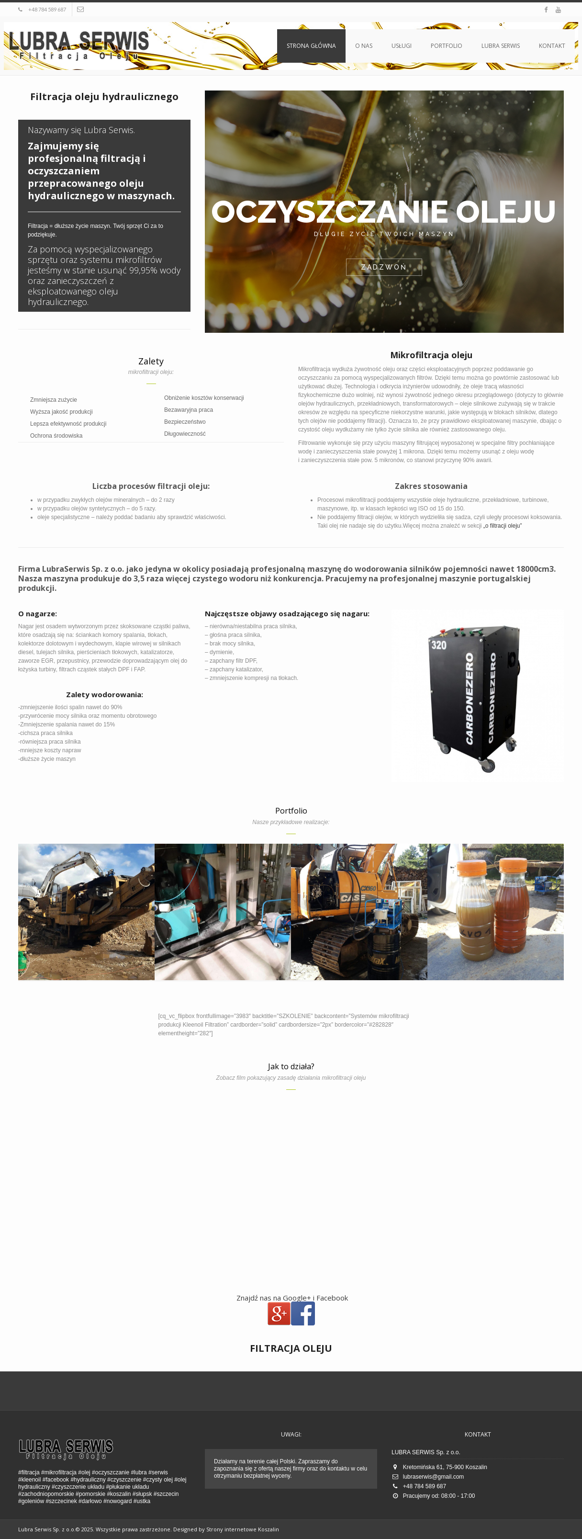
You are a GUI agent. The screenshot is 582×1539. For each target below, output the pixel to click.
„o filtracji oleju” (502, 525)
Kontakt (552, 46)
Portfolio (446, 46)
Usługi (402, 46)
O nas (363, 46)
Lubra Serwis (500, 46)
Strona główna (311, 46)
